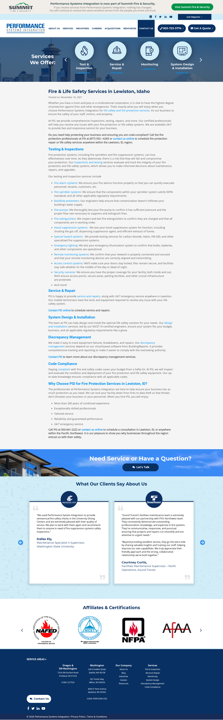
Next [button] (202, 59)
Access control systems (68, 263)
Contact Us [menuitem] (146, 28)
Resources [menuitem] (129, 28)
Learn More (84, 73)
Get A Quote (202, 28)
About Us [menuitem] (54, 28)
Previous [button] (64, 59)
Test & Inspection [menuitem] (152, 669)
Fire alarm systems (65, 183)
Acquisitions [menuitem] (113, 28)
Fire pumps (61, 210)
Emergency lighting (66, 245)
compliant (64, 369)
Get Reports (194, 17)
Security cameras (64, 272)
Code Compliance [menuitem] (152, 687)
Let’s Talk (140, 467)
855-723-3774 (172, 28)
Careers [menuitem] (97, 28)
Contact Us (39, 680)
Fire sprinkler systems (67, 192)
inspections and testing (88, 162)
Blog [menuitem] (124, 673)
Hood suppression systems (70, 227)
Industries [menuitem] (82, 28)
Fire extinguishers (65, 218)
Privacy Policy (78, 717)
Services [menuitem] (68, 28)
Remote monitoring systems (71, 254)
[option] (84, 59)
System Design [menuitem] (152, 680)
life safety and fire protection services (127, 110)
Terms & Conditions (97, 717)
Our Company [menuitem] (124, 665)
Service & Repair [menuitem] (152, 673)
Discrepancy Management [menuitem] (152, 684)
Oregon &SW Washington (68, 667)
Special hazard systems (68, 236)
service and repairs (88, 296)
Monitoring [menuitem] (153, 677)
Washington (97, 665)
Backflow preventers (66, 201)
